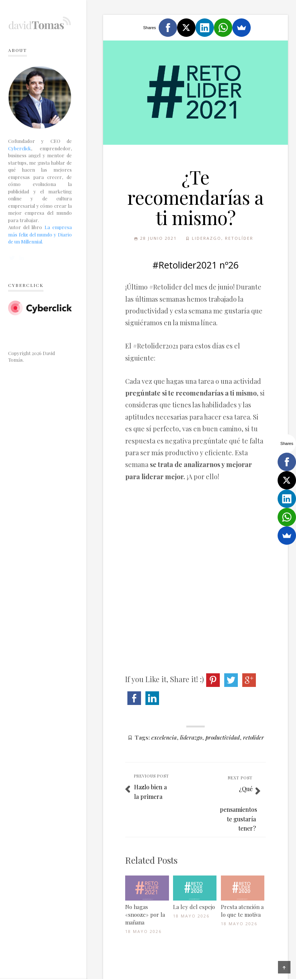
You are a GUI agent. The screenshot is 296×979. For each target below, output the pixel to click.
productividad (222, 737)
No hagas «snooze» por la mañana (145, 914)
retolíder (253, 737)
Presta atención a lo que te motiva (242, 910)
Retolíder (239, 238)
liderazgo (191, 737)
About (17, 50)
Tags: (142, 737)
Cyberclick (19, 148)
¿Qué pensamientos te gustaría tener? (238, 808)
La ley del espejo (194, 906)
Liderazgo (206, 238)
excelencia (164, 737)
